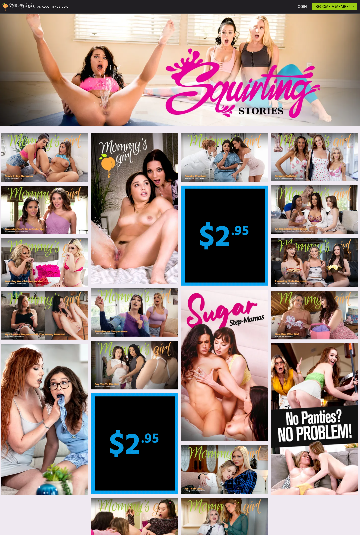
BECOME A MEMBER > (335, 7)
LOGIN (301, 7)
